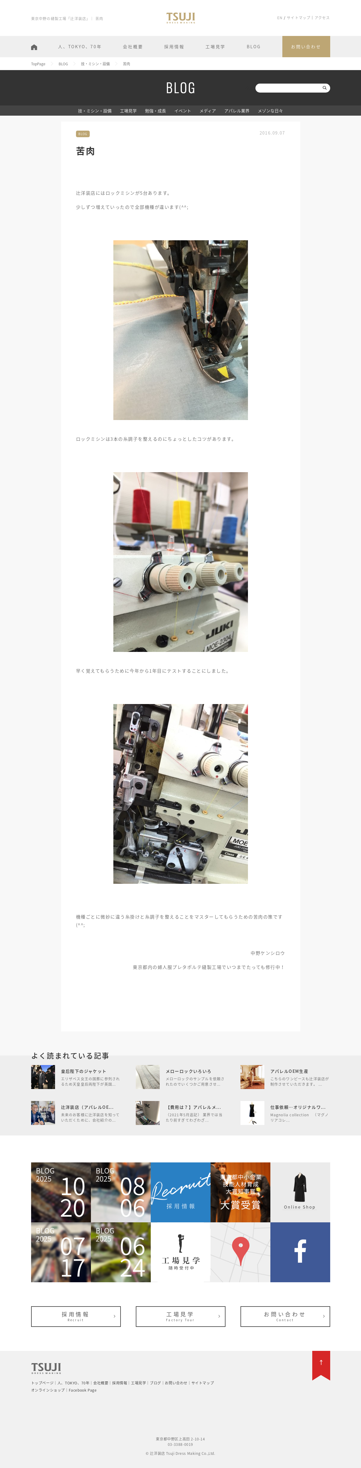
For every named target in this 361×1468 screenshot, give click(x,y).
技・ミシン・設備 (95, 111)
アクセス (322, 17)
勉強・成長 (155, 111)
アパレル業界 (236, 111)
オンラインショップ (48, 1390)
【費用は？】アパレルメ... (193, 1107)
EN (280, 17)
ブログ (155, 1383)
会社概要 (133, 46)
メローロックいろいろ (189, 1071)
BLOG (254, 46)
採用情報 (174, 46)
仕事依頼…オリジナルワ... (298, 1107)
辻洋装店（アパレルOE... (87, 1107)
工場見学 (215, 46)
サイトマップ (298, 17)
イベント (182, 111)
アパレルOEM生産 (289, 1071)
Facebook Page (83, 1390)
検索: (250, 88)
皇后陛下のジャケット (84, 1071)
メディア (207, 111)
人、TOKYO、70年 (80, 46)
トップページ (42, 1383)
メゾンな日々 (270, 111)
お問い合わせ (306, 46)
